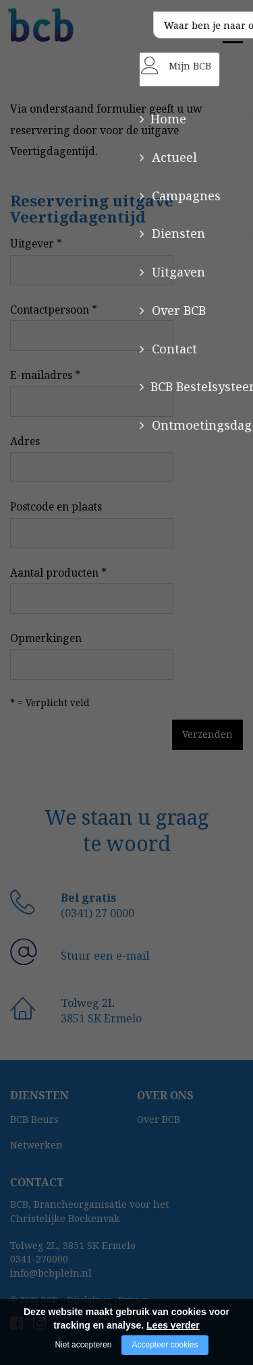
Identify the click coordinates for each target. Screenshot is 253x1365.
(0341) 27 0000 (97, 913)
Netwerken (36, 1144)
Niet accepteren (83, 1344)
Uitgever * (36, 243)
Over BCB (158, 1119)
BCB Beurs (34, 1119)
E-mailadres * (45, 375)
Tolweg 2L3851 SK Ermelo (101, 1010)
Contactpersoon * (53, 309)
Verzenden (160, 734)
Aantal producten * (58, 572)
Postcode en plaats (56, 506)
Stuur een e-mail (105, 955)
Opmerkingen (46, 638)
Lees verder (173, 1325)
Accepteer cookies (165, 1344)
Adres (25, 441)
